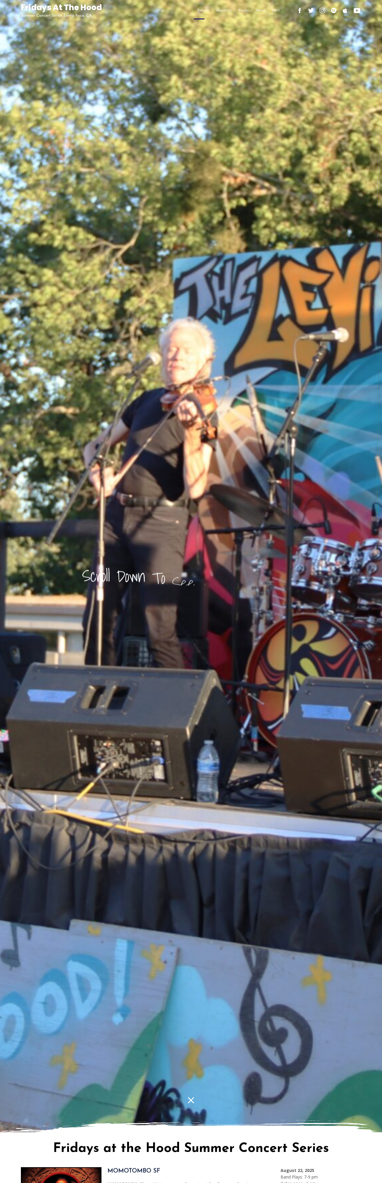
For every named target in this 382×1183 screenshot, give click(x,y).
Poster (244, 10)
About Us (224, 10)
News (260, 10)
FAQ (276, 10)
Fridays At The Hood (61, 8)
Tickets (203, 10)
